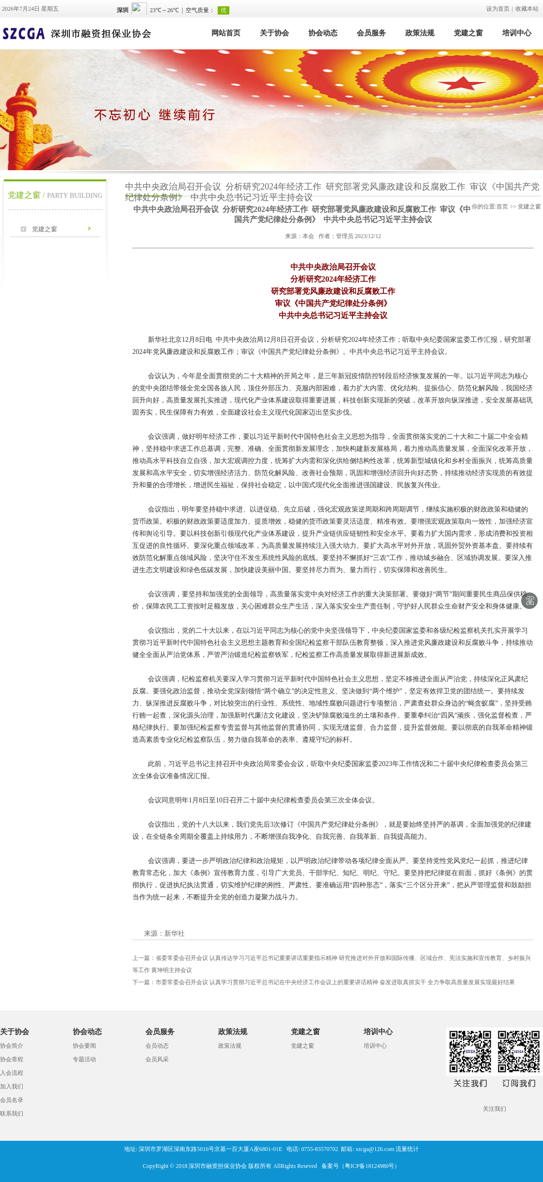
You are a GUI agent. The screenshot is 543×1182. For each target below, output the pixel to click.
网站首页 (225, 33)
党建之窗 (468, 33)
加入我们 (11, 1086)
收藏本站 (527, 8)
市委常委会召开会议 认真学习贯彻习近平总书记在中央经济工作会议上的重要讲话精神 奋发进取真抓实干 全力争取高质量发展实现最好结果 (323, 982)
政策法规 (419, 33)
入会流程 (11, 1073)
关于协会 (274, 33)
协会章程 (11, 1059)
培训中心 (516, 33)
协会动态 (322, 33)
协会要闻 (84, 1045)
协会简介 (11, 1045)
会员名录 (11, 1100)
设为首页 (498, 8)
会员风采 (157, 1059)
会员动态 (157, 1045)
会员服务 (371, 33)
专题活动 (84, 1059)
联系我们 (11, 1113)
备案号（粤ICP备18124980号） (360, 1166)
